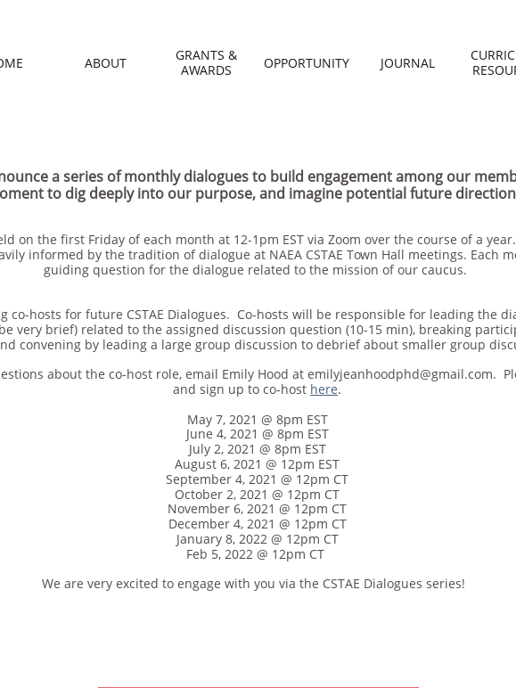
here (324, 389)
